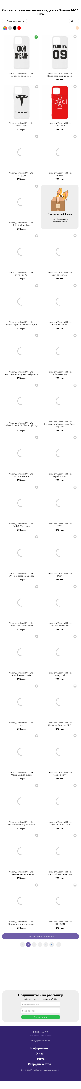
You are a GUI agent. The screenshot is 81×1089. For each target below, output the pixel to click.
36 (72, 20)
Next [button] (77, 28)
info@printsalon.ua (40, 1040)
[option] (5, 28)
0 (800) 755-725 (40, 1032)
